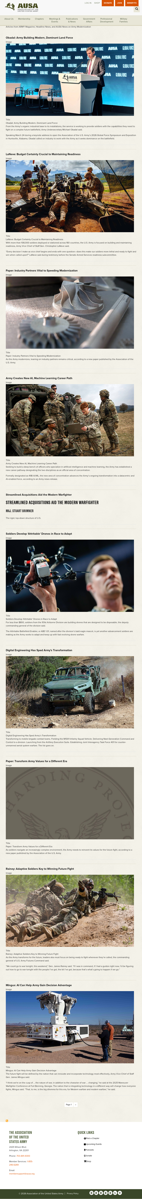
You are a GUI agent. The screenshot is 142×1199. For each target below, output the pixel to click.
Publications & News (72, 20)
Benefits (131, 3)
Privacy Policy (72, 1193)
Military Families (124, 20)
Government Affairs (89, 20)
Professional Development (106, 20)
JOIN (119, 3)
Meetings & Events (54, 20)
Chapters (39, 19)
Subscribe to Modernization (7, 1121)
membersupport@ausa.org (22, 1173)
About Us (8, 19)
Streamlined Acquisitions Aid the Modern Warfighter (52, 502)
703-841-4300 (23, 1156)
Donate (107, 3)
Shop (96, 3)
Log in (87, 3)
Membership (24, 19)
